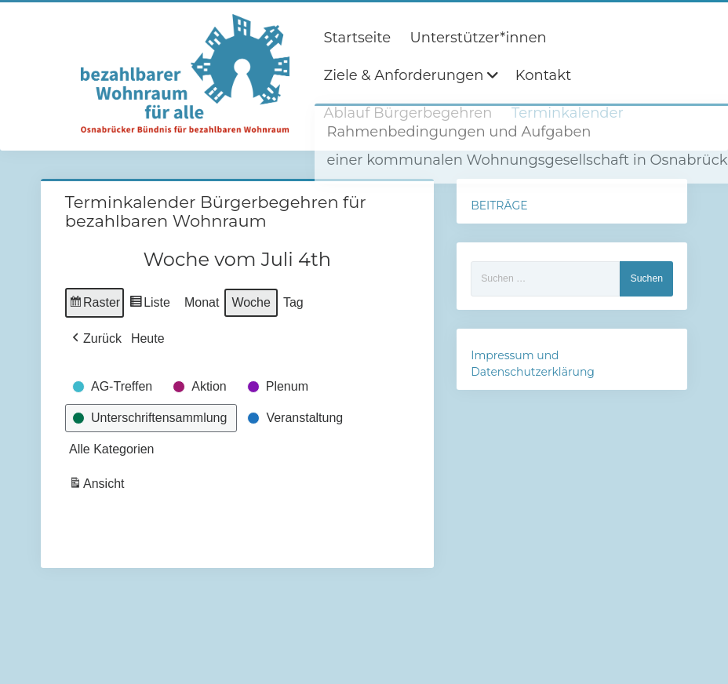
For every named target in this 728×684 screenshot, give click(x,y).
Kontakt (543, 75)
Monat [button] (201, 302)
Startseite (357, 37)
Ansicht (98, 486)
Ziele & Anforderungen (404, 75)
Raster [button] (94, 305)
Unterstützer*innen (478, 37)
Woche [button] (251, 302)
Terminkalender (567, 113)
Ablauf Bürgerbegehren (408, 113)
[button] (95, 339)
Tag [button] (293, 302)
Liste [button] (149, 305)
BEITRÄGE (499, 205)
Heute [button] (148, 338)
